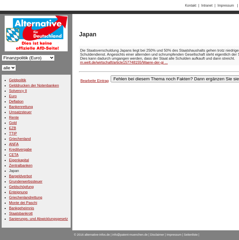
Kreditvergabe (20, 149)
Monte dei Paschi (23, 203)
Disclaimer (157, 234)
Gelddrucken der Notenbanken (34, 85)
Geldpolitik (17, 80)
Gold (13, 123)
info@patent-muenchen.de (130, 234)
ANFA (14, 144)
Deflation (16, 101)
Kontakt (190, 5)
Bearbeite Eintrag (94, 81)
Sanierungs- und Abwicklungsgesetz (38, 219)
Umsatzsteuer (20, 112)
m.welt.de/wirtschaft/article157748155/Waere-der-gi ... (124, 62)
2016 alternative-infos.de (93, 234)
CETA (14, 155)
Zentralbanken (20, 165)
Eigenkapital (19, 160)
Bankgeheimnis (21, 208)
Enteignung (18, 192)
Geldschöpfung (21, 187)
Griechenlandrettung (25, 197)
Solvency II (18, 91)
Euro (13, 96)
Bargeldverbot (20, 176)
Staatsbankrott (21, 213)
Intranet (207, 5)
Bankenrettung (21, 107)
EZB (12, 128)
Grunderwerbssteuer (25, 181)
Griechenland (20, 139)
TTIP (13, 133)
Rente (14, 117)
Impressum (225, 5)
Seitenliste (191, 234)
